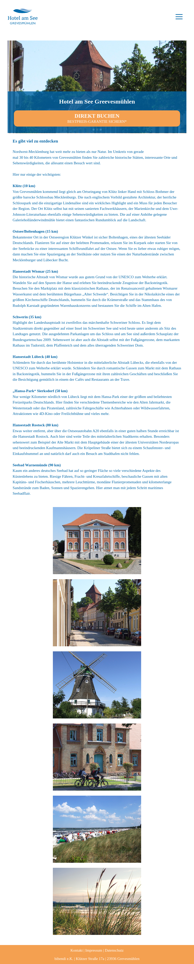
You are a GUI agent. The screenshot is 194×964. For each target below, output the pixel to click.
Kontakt (76, 950)
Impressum (93, 950)
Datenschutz (114, 950)
